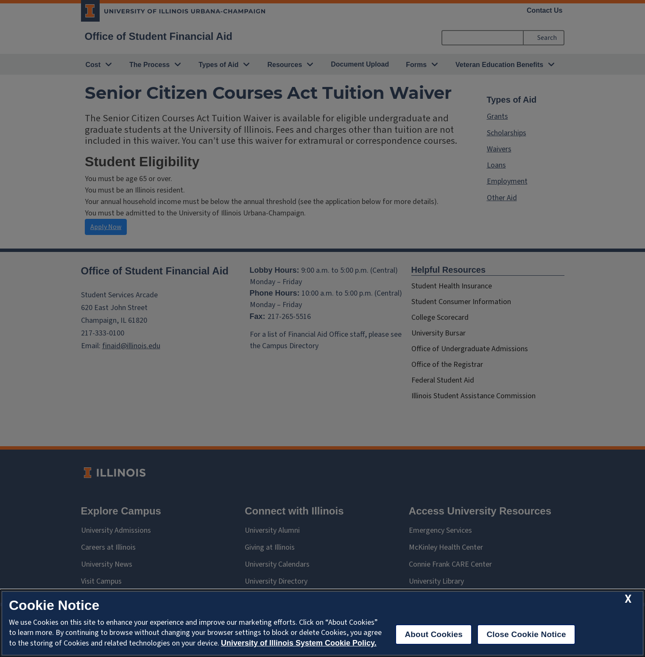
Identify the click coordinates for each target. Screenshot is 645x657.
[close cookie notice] (628, 599)
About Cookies (434, 634)
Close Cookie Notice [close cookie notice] (526, 634)
